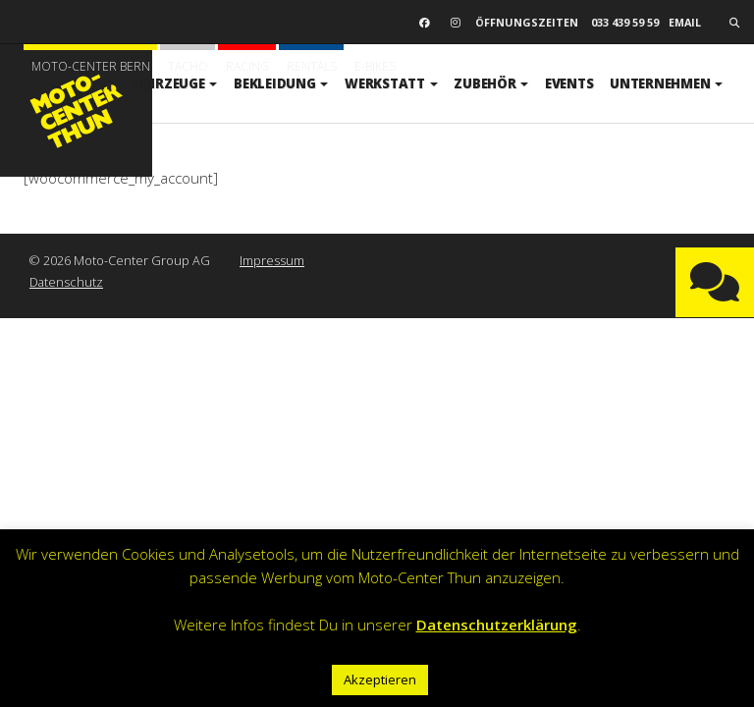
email (685, 22)
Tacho (188, 66)
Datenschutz (66, 282)
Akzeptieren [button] (380, 679)
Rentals (312, 66)
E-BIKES (375, 66)
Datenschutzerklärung (496, 624)
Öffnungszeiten (526, 22)
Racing (247, 66)
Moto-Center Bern (90, 66)
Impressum (272, 260)
